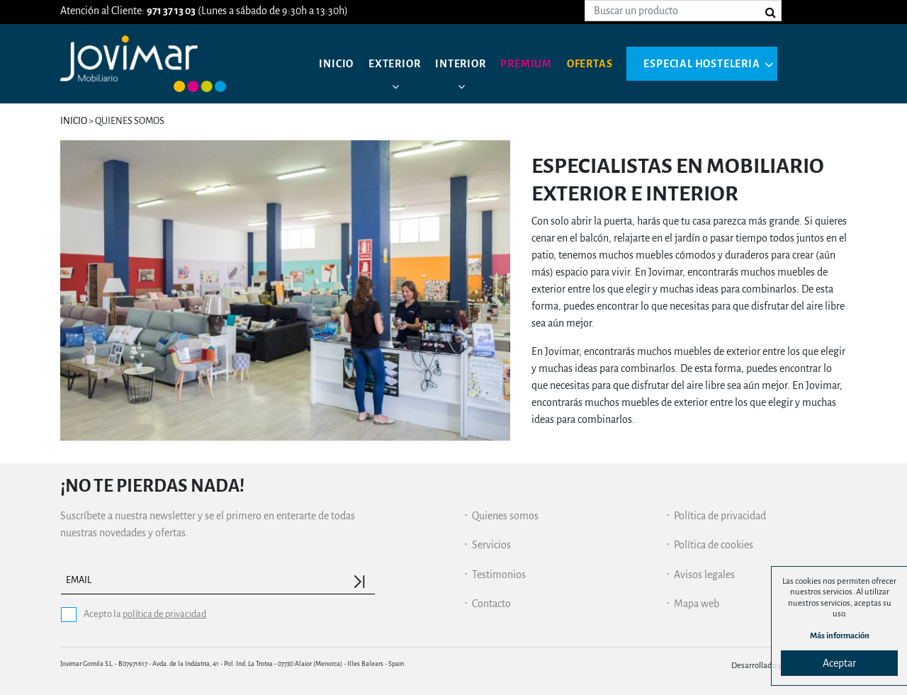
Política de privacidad (720, 515)
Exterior (394, 63)
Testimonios (499, 574)
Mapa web (696, 603)
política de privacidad (164, 614)
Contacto (491, 603)
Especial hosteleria (701, 63)
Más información (839, 635)
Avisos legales (704, 574)
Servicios (491, 544)
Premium (526, 63)
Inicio (336, 63)
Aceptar (839, 663)
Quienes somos (505, 515)
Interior (460, 63)
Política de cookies (713, 544)
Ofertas (590, 63)
